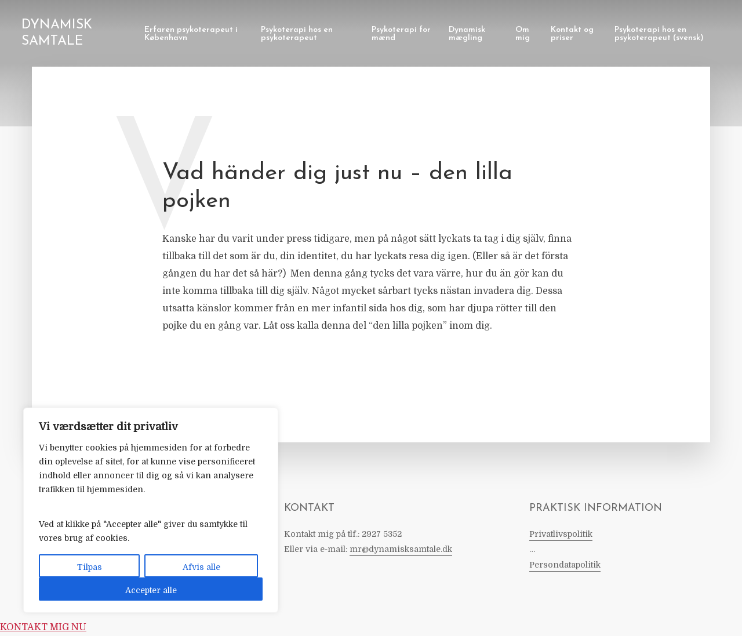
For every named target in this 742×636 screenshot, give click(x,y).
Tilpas (89, 567)
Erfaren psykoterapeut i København (191, 34)
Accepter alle (151, 590)
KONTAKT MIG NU (43, 627)
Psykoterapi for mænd (401, 34)
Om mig (522, 34)
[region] (150, 510)
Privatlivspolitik (560, 534)
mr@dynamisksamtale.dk (401, 549)
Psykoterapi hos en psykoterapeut (297, 34)
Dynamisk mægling (467, 34)
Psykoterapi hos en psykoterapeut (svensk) (659, 34)
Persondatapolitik (565, 564)
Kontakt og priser (572, 34)
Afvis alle (201, 567)
